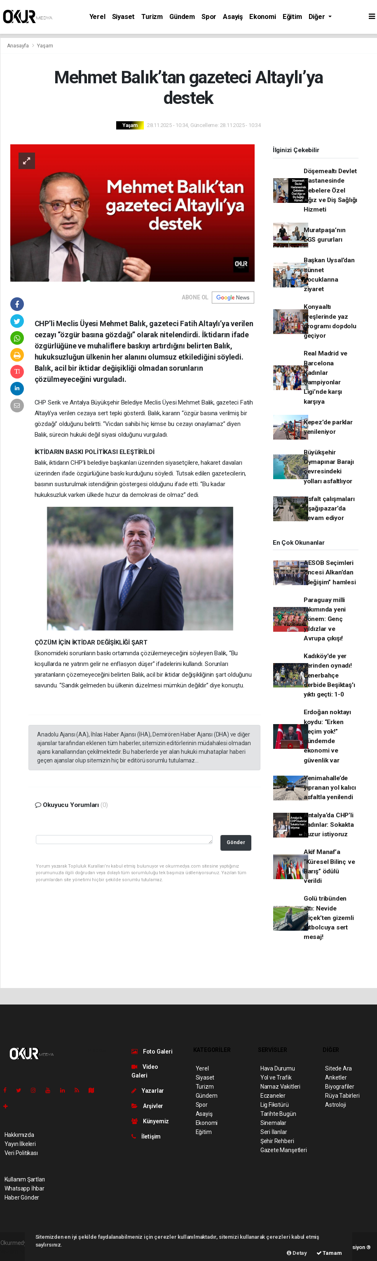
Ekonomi (262, 17)
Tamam (329, 1253)
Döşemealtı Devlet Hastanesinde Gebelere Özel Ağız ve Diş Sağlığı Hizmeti (330, 190)
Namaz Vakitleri (280, 1086)
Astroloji (335, 1104)
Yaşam (45, 45)
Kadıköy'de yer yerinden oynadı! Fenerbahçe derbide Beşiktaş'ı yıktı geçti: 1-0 (329, 675)
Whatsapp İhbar (24, 1188)
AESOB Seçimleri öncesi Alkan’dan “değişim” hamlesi (330, 572)
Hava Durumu (277, 1068)
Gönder (236, 842)
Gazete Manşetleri (283, 1150)
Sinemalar (273, 1123)
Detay (297, 1253)
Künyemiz (150, 1121)
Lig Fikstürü (274, 1104)
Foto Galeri (152, 1051)
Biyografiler (339, 1086)
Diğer (318, 17)
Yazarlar (147, 1090)
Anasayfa (18, 45)
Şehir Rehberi (277, 1141)
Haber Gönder (22, 1197)
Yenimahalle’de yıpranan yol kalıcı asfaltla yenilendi (330, 787)
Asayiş (233, 17)
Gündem (182, 17)
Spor (208, 17)
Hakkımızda (19, 1135)
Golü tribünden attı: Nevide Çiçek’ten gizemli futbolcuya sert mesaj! (329, 918)
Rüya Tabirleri (342, 1095)
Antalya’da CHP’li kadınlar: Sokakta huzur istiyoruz (329, 825)
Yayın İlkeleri (20, 1144)
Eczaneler (273, 1095)
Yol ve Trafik (276, 1077)
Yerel (97, 17)
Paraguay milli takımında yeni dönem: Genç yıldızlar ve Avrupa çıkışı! (325, 619)
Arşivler (147, 1106)
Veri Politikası (21, 1153)
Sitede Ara (338, 1068)
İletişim (146, 1136)
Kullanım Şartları (25, 1179)
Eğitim (292, 17)
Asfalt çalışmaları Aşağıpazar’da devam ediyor (329, 508)
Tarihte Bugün (278, 1113)
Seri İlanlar (273, 1132)
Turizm (152, 17)
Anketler (336, 1077)
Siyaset (123, 17)
